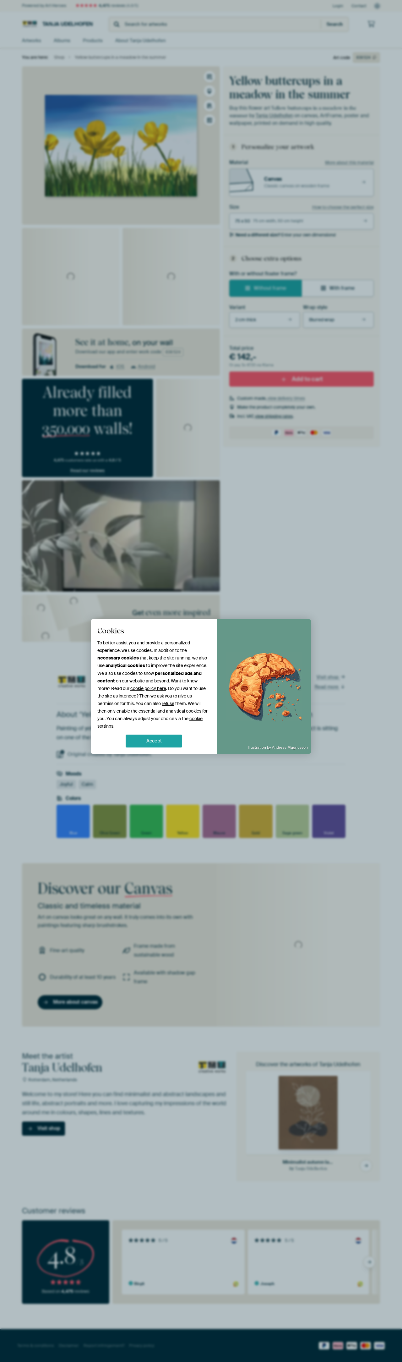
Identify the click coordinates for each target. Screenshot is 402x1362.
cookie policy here (148, 688)
